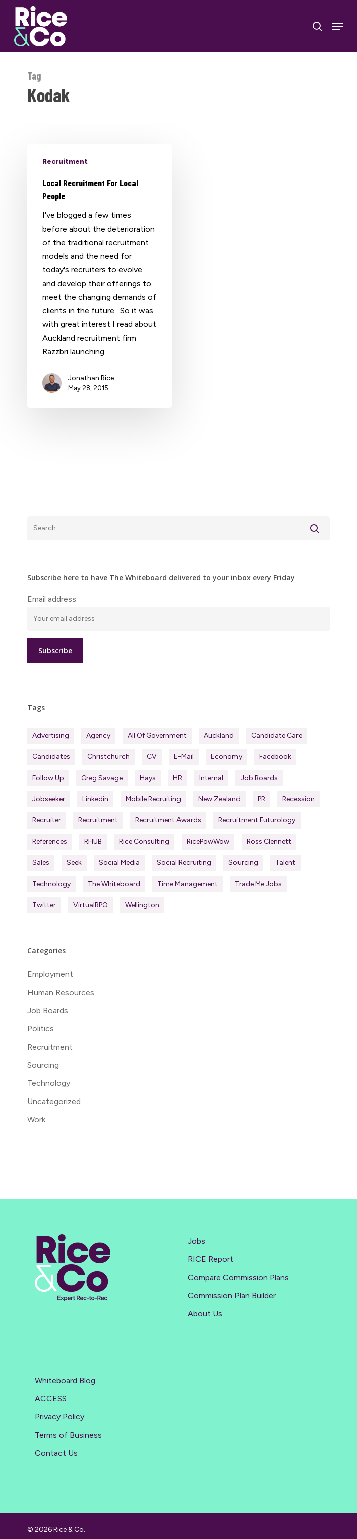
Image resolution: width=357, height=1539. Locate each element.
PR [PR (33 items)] (261, 799)
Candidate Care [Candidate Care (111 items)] (276, 735)
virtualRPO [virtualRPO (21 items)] (90, 905)
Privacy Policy (59, 1416)
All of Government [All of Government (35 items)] (157, 735)
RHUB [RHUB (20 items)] (93, 841)
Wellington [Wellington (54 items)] (142, 905)
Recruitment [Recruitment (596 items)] (98, 820)
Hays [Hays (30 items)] (148, 778)
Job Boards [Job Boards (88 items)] (259, 778)
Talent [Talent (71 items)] (285, 862)
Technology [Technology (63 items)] (51, 884)
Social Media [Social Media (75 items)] (119, 862)
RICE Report (210, 1259)
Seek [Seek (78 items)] (74, 862)
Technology (48, 1083)
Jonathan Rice (91, 378)
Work (36, 1119)
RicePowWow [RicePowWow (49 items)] (208, 841)
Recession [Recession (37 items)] (298, 799)
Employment (50, 974)
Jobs (196, 1241)
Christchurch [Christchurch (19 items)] (108, 756)
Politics (40, 1028)
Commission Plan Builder (232, 1295)
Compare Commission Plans (238, 1277)
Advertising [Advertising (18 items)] (50, 735)
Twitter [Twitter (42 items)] (44, 905)
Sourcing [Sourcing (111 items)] (243, 862)
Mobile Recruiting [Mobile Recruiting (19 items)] (153, 799)
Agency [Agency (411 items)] (98, 735)
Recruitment (65, 161)
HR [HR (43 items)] (177, 778)
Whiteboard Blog (65, 1380)
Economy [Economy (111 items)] (226, 756)
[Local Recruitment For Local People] (99, 276)
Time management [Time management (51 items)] (187, 884)
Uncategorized (54, 1101)
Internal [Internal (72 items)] (211, 778)
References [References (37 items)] (49, 841)
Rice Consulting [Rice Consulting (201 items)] (144, 841)
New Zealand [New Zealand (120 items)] (219, 799)
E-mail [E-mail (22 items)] (184, 756)
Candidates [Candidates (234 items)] (51, 756)
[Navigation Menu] (337, 26)
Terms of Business (68, 1435)
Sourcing (43, 1065)
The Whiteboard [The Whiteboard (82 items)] (114, 884)
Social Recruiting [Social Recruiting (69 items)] (184, 862)
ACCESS (51, 1398)
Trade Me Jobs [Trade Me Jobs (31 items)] (258, 884)
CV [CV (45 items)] (152, 756)
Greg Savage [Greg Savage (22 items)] (102, 778)
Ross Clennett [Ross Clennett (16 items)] (269, 841)
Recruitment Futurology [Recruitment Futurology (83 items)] (256, 820)
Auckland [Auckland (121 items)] (219, 735)
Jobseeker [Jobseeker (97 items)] (48, 799)
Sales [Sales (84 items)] (40, 862)
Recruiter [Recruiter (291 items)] (46, 820)
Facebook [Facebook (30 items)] (275, 756)
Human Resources (60, 992)
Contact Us (56, 1453)
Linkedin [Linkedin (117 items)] (95, 799)
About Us (205, 1313)
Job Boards (47, 1010)
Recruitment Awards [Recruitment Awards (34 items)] (168, 820)
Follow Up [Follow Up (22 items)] (48, 778)
